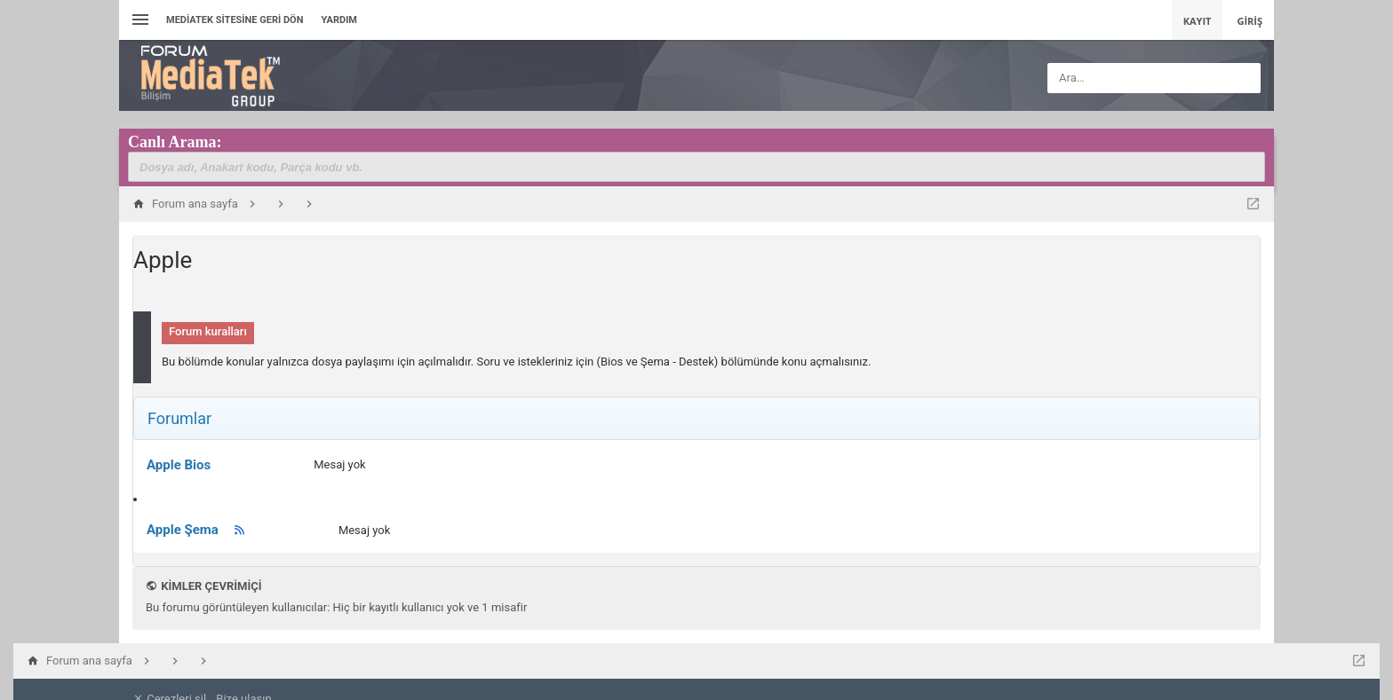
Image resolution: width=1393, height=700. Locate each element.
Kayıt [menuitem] (1197, 21)
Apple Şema (183, 530)
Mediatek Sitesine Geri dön (234, 20)
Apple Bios (179, 465)
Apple (162, 260)
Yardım (339, 20)
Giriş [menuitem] (1249, 21)
